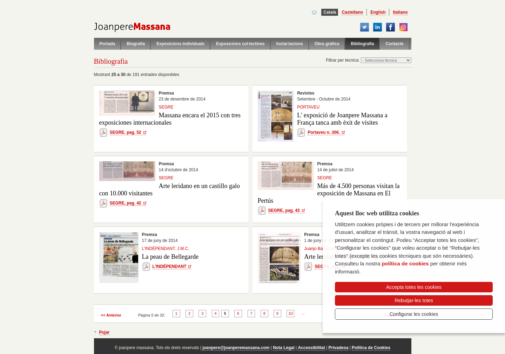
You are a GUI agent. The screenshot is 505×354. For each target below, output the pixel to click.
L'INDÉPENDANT (170, 266)
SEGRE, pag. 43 (284, 210)
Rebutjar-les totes (414, 300)
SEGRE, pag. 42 (125, 203)
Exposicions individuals (180, 43)
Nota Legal (283, 347)
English (377, 12)
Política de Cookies (371, 347)
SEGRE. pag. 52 (125, 132)
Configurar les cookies (414, 314)
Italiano (400, 12)
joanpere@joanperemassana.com (235, 347)
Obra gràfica (327, 43)
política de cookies (405, 263)
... (303, 313)
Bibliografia (362, 43)
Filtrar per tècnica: (343, 60)
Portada (107, 43)
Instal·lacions (289, 43)
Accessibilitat (311, 347)
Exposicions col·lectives (240, 43)
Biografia (136, 43)
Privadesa (339, 347)
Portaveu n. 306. (324, 132)
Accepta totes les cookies (414, 287)
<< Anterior (111, 315)
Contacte (394, 43)
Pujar (104, 332)
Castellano (352, 12)
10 (290, 313)
